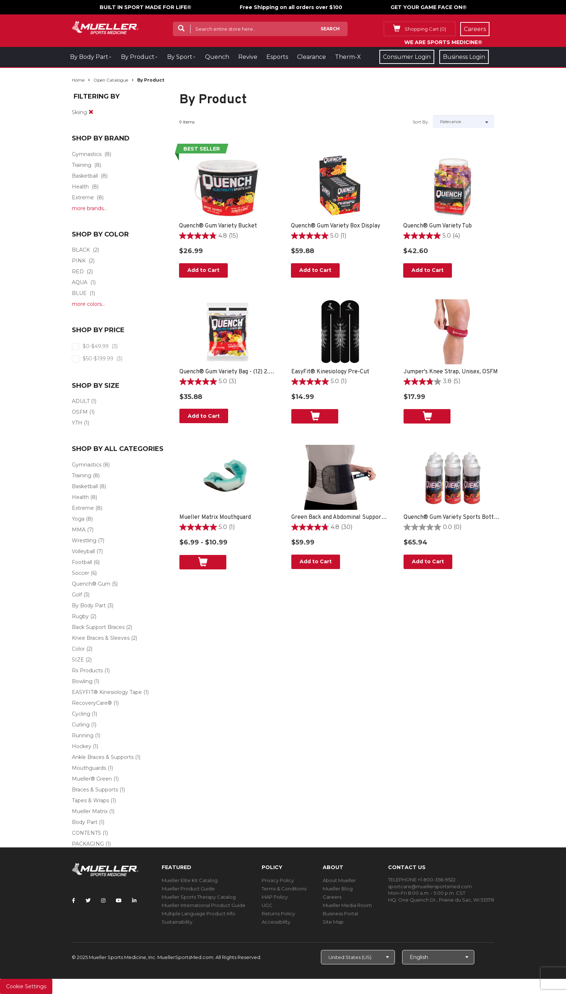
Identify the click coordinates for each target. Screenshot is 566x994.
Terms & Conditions (284, 888)
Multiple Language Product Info (198, 913)
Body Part (84, 822)
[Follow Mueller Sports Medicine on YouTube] (119, 900)
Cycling (81, 714)
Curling (81, 724)
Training (81, 165)
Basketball (85, 176)
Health (80, 186)
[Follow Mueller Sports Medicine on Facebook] (73, 900)
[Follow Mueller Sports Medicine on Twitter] (88, 900)
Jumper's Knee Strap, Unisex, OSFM (451, 372)
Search (330, 28)
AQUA (79, 282)
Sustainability (177, 922)
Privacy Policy (278, 880)
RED (78, 271)
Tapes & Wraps (90, 800)
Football (82, 562)
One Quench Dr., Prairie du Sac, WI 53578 (446, 900)
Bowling (82, 681)
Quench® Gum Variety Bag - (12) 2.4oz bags (228, 372)
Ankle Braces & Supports (103, 757)
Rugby (80, 616)
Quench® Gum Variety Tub (437, 226)
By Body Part (89, 56)
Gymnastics (86, 154)
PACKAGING (88, 844)
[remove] (90, 112)
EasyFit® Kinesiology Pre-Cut (330, 372)
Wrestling (84, 540)
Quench (217, 56)
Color (78, 649)
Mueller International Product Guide (203, 905)
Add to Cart (203, 270)
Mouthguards (89, 768)
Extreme (83, 197)
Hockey (81, 746)
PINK (79, 260)
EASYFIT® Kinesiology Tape (107, 692)
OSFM (80, 412)
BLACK (81, 250)
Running (82, 735)
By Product (137, 56)
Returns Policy (278, 913)
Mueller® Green (92, 779)
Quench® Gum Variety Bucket (218, 226)
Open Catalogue (110, 80)
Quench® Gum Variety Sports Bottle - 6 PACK (452, 517)
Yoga (78, 519)
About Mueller (339, 880)
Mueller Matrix (90, 811)
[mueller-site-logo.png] (105, 27)
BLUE (79, 293)
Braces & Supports (95, 789)
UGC (267, 905)
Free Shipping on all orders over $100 (291, 7)
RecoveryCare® (92, 703)
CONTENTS (86, 833)
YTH (77, 423)
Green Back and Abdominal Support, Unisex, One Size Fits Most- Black (340, 517)
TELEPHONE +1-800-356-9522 (422, 879)
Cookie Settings (26, 986)
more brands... (89, 208)
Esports (277, 56)
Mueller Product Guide (188, 888)
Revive (247, 56)
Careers (332, 897)
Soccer (80, 573)
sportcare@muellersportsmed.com (430, 886)
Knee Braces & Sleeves (101, 638)
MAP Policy (275, 897)
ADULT (81, 401)
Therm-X (348, 56)
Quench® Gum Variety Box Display (335, 226)
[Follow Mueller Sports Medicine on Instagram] (103, 900)
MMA (79, 529)
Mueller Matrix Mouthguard (215, 517)
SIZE (78, 659)
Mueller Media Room (347, 905)
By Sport (179, 56)
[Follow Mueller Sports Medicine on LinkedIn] (134, 900)
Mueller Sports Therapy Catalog (199, 897)
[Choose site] (358, 957)
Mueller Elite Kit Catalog (190, 880)
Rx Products (87, 670)
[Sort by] (463, 121)
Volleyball (83, 551)
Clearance (311, 56)
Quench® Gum (91, 584)
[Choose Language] (438, 957)
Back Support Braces (98, 627)
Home (78, 80)
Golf (77, 594)
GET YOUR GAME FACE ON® (429, 7)
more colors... (88, 304)
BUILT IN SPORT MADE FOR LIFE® (145, 7)
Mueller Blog (338, 888)
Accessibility (276, 922)
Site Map (333, 922)
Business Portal (340, 913)
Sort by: (421, 122)
